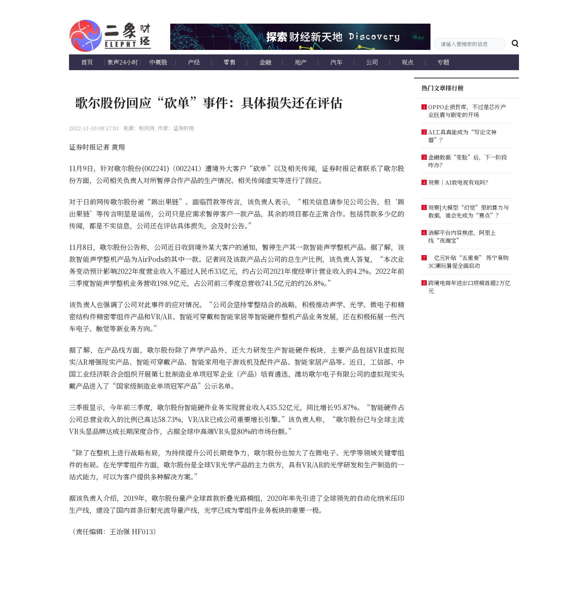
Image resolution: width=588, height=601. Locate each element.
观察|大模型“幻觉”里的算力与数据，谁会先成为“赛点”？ (468, 211)
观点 (408, 62)
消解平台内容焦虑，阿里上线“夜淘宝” (462, 236)
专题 (443, 62)
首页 (87, 62)
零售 (230, 62)
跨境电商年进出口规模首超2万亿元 (469, 286)
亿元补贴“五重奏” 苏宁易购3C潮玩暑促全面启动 (468, 261)
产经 (194, 62)
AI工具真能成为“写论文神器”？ (462, 136)
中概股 (158, 62)
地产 (301, 62)
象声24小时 (122, 62)
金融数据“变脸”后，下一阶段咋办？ (467, 161)
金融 (265, 62)
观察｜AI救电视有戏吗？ (459, 182)
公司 (372, 62)
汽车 (336, 62)
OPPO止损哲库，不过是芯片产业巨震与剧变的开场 (467, 111)
